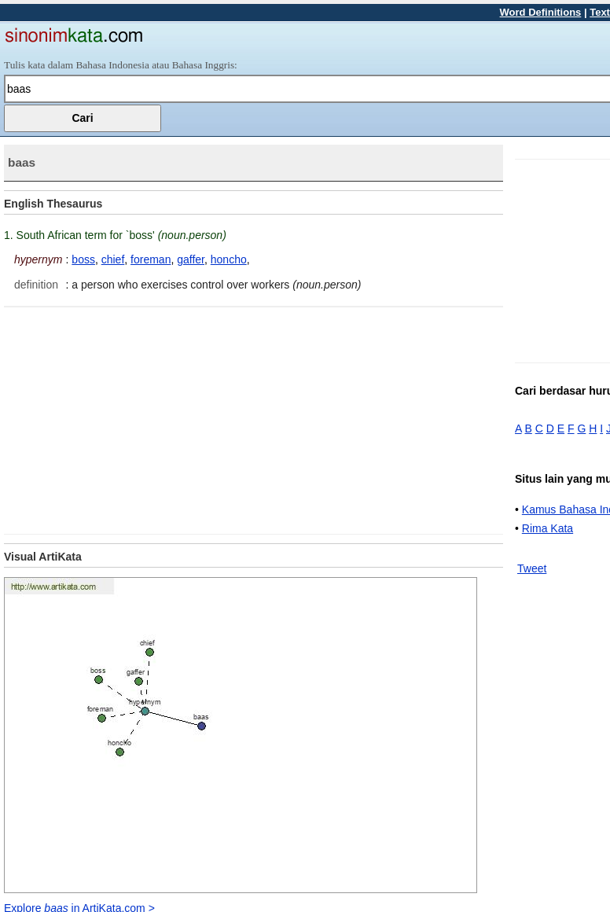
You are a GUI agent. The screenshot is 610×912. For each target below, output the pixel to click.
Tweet (531, 568)
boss (83, 259)
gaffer (190, 259)
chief (113, 259)
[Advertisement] (136, 417)
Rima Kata (547, 528)
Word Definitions (541, 12)
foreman (150, 259)
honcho (229, 259)
